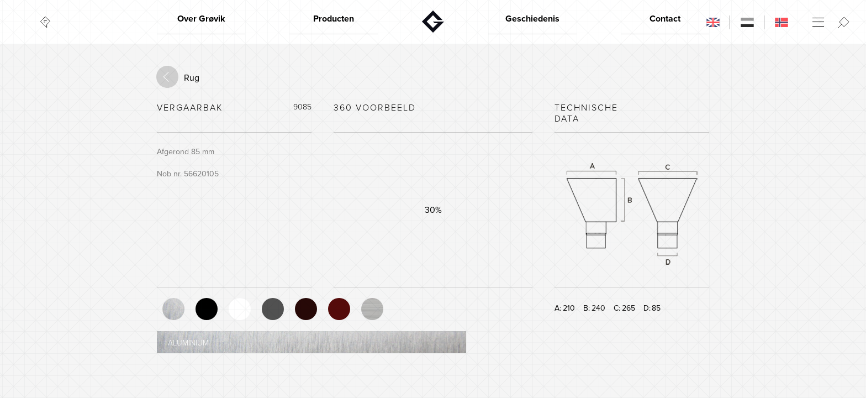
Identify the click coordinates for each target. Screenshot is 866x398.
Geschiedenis (532, 18)
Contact (665, 18)
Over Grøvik (201, 18)
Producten (333, 18)
